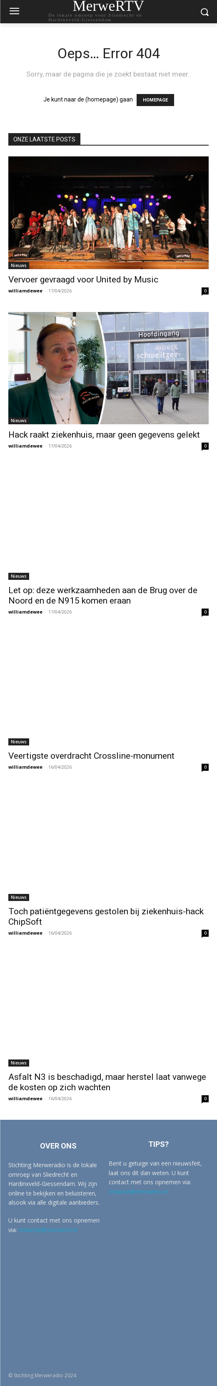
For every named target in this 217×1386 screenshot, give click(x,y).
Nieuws (19, 265)
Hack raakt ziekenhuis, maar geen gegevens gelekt (104, 435)
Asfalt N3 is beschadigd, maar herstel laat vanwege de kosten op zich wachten (107, 1082)
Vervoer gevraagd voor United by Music (83, 280)
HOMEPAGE (155, 100)
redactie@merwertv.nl (48, 1230)
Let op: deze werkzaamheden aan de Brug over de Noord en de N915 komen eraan (102, 595)
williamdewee (25, 290)
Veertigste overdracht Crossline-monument (91, 756)
